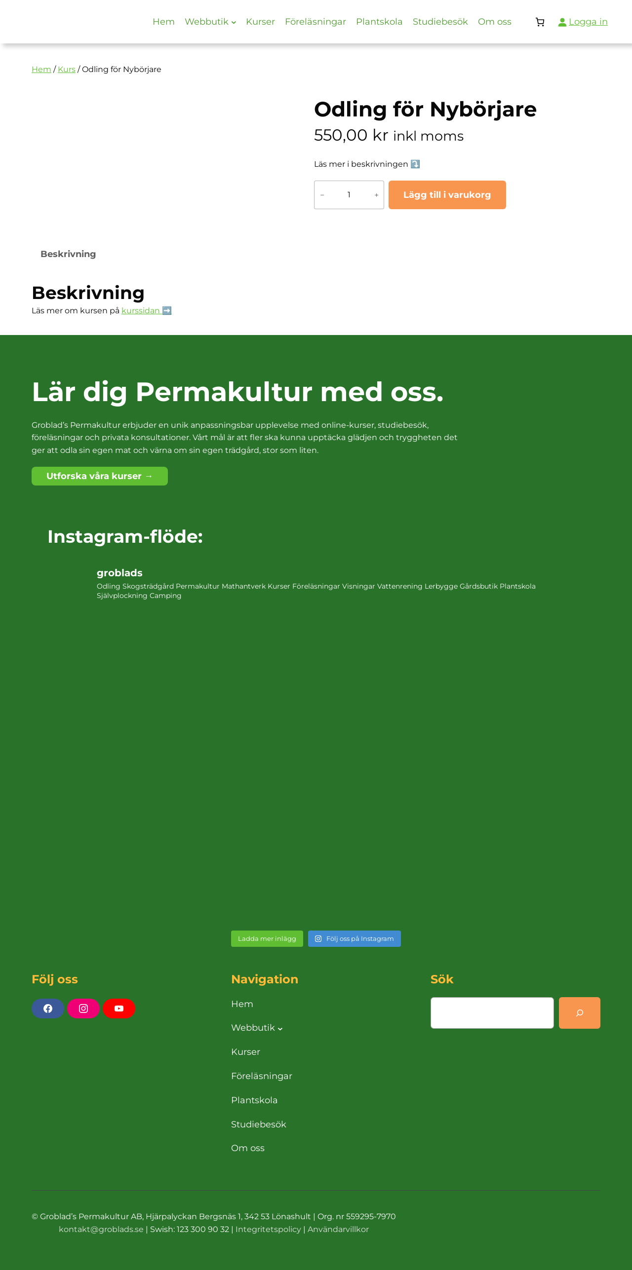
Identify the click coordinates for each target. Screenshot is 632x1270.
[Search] (579, 1013)
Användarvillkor (338, 1229)
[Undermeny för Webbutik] (234, 22)
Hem (41, 69)
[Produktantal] (349, 195)
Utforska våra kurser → (99, 476)
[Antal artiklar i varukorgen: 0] (540, 22)
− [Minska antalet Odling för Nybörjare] (322, 195)
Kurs (67, 69)
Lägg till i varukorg (447, 194)
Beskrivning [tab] (68, 254)
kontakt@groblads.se (101, 1229)
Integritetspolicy (268, 1229)
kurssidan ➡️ (146, 310)
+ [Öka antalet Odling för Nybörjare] (376, 195)
